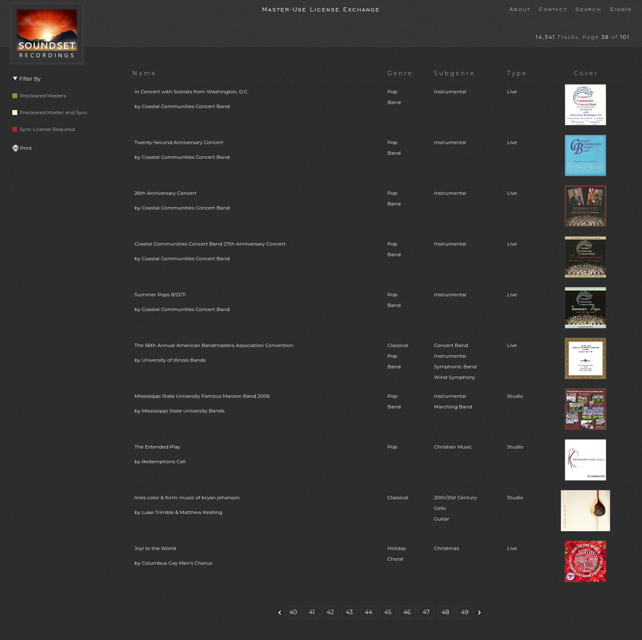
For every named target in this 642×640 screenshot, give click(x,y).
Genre (400, 73)
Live (512, 91)
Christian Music (453, 447)
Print (22, 148)
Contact (553, 8)
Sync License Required (43, 129)
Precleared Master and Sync (50, 112)
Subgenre (454, 73)
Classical (397, 497)
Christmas (446, 548)
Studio (515, 396)
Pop (392, 447)
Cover (586, 73)
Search (588, 8)
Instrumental (450, 91)
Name (145, 73)
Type (517, 73)
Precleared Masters (39, 95)
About (520, 8)
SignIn (621, 8)
